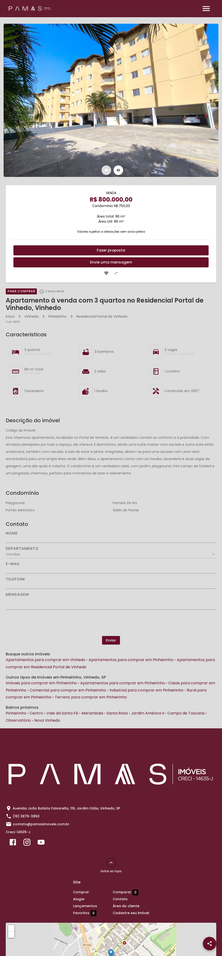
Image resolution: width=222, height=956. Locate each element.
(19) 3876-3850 (26, 816)
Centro (36, 713)
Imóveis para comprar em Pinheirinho (41, 683)
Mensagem (17, 594)
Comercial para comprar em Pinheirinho (68, 690)
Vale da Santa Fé (62, 713)
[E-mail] (111, 570)
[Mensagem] (111, 603)
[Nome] (111, 539)
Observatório (18, 720)
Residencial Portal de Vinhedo (102, 316)
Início (10, 316)
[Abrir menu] (206, 8)
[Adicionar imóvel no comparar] (116, 273)
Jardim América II (147, 713)
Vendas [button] (13, 554)
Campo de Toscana (186, 713)
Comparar (125, 892)
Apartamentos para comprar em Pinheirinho (131, 660)
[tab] (106, 170)
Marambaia (92, 713)
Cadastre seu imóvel (131, 913)
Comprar (81, 892)
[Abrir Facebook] (13, 843)
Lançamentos (85, 906)
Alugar (79, 899)
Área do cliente (126, 906)
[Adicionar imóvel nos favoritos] (106, 273)
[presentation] (111, 622)
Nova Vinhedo (47, 720)
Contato (120, 899)
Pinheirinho (57, 316)
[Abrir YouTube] (41, 843)
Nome (12, 533)
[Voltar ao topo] (111, 862)
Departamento (22, 549)
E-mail (13, 564)
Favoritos (85, 913)
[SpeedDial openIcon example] (209, 943)
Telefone (15, 579)
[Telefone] (111, 585)
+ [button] (11, 928)
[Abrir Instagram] (27, 843)
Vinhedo (31, 316)
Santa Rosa (117, 713)
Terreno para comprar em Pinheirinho (91, 697)
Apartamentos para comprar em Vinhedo (45, 660)
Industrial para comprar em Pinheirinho (146, 690)
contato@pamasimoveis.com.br (41, 824)
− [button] (11, 934)
